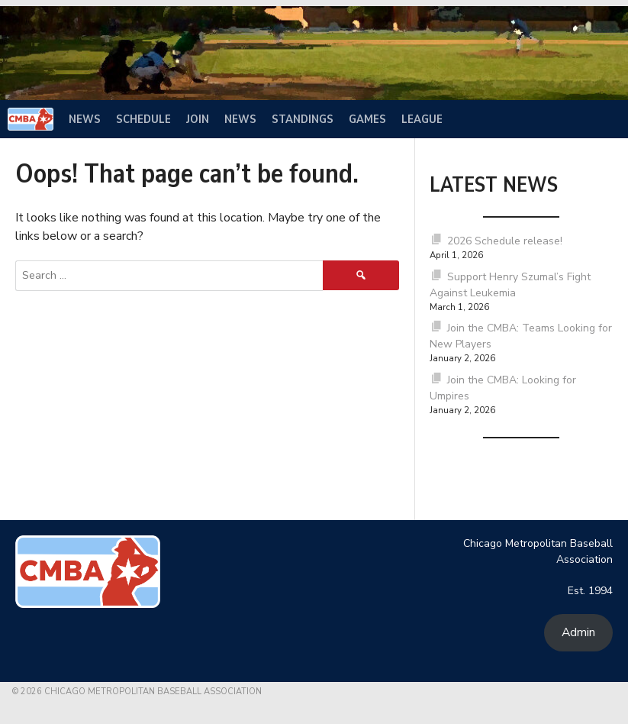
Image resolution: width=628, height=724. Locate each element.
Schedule (143, 119)
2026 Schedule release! (504, 241)
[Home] (30, 119)
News (85, 119)
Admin (578, 632)
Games (367, 119)
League (422, 119)
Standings (302, 119)
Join (197, 119)
